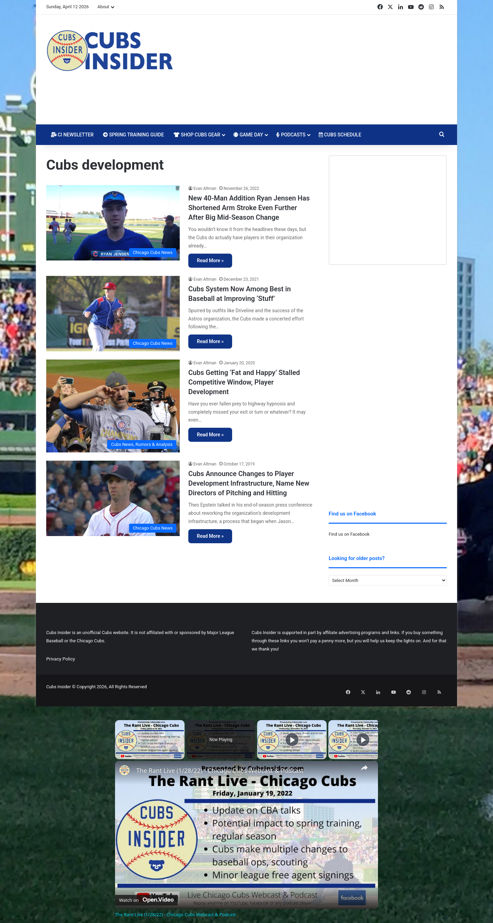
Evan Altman (204, 188)
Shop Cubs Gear (197, 134)
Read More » (210, 260)
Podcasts (290, 134)
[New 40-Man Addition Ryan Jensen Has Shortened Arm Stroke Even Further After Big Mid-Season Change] (113, 222)
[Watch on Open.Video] (146, 891)
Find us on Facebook (349, 534)
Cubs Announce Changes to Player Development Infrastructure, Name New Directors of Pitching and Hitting (248, 483)
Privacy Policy (60, 658)
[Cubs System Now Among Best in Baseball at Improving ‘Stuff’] (113, 313)
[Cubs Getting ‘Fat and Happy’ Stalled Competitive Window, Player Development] (113, 406)
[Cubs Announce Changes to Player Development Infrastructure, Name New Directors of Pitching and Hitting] (113, 498)
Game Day (248, 134)
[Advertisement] (315, 70)
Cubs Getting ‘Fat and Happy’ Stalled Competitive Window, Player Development (244, 382)
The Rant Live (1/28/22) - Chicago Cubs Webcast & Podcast (220, 763)
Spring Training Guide (133, 134)
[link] (126, 765)
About (103, 6)
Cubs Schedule (340, 134)
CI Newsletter (72, 134)
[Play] (292, 732)
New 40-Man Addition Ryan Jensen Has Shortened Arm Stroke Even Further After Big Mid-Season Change (248, 207)
